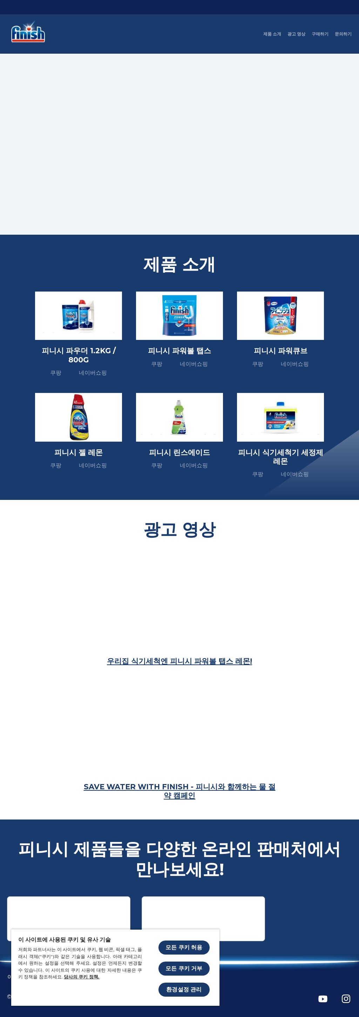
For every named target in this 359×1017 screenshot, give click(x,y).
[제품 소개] (272, 34)
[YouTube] (323, 999)
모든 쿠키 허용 (183, 947)
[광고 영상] (296, 34)
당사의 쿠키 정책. (82, 976)
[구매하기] (320, 34)
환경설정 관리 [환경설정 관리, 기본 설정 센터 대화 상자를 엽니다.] (184, 989)
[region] (115, 967)
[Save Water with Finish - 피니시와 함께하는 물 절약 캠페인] (179, 791)
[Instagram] (346, 999)
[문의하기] (343, 34)
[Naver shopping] (203, 918)
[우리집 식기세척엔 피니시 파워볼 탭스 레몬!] (179, 661)
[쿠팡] (68, 918)
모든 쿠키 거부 (183, 968)
